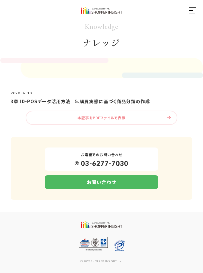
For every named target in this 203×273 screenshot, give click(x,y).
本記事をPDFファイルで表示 (101, 117)
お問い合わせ (101, 182)
